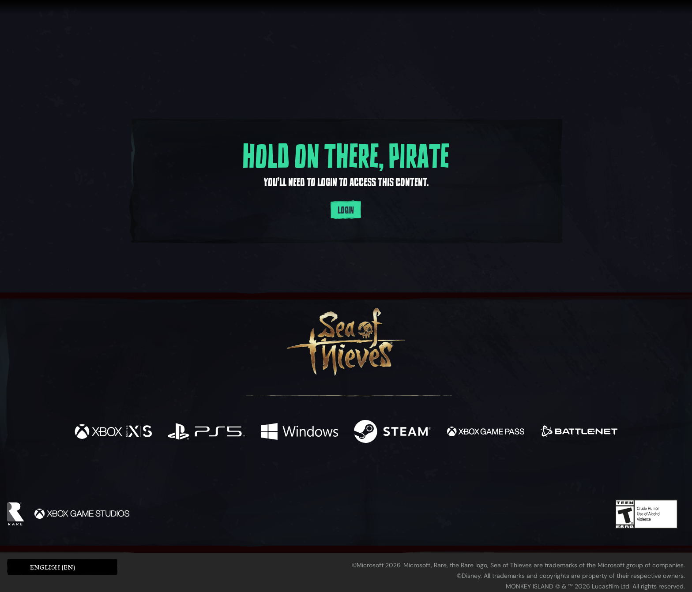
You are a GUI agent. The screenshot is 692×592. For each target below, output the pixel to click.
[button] (62, 567)
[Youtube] (344, 474)
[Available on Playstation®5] (206, 432)
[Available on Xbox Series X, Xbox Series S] (113, 432)
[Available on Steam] (392, 432)
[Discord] (381, 476)
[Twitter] (280, 474)
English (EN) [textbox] (52, 567)
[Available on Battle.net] (578, 432)
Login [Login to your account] (346, 210)
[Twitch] (306, 474)
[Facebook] (258, 473)
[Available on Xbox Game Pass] (485, 432)
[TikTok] (406, 474)
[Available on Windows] (299, 432)
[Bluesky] (431, 475)
